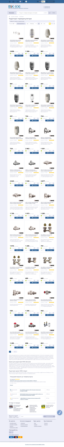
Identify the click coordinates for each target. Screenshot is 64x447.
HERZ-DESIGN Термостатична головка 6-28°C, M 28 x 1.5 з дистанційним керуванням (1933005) (31, 394)
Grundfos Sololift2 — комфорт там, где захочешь (50, 406)
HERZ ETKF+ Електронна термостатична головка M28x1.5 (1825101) (23, 380)
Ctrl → (15, 351)
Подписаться (49, 416)
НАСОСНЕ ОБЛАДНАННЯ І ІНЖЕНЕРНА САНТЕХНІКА (18, 7)
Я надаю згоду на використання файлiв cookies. (35, 444)
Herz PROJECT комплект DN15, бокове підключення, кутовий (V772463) (30, 390)
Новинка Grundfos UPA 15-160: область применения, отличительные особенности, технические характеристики (34, 408)
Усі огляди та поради (51, 402)
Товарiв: (10, 23)
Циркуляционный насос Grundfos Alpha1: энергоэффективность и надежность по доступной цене (18, 408)
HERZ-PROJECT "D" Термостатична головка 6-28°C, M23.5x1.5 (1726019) (30, 399)
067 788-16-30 (47, 6)
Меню (53, 12)
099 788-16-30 (47, 7)
